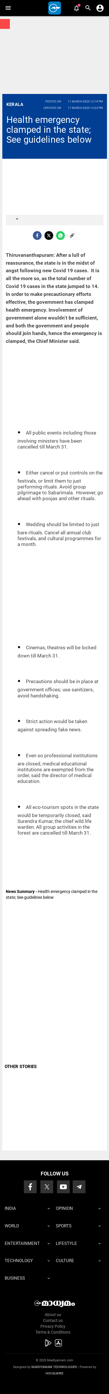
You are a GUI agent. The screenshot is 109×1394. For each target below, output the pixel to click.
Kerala (14, 104)
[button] (8, 8)
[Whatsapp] (60, 235)
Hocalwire (54, 1373)
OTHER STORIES (21, 1066)
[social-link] (72, 235)
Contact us (53, 1320)
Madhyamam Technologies (54, 1367)
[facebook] (37, 235)
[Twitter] (48, 235)
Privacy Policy (52, 1326)
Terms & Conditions (52, 1332)
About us (53, 1314)
